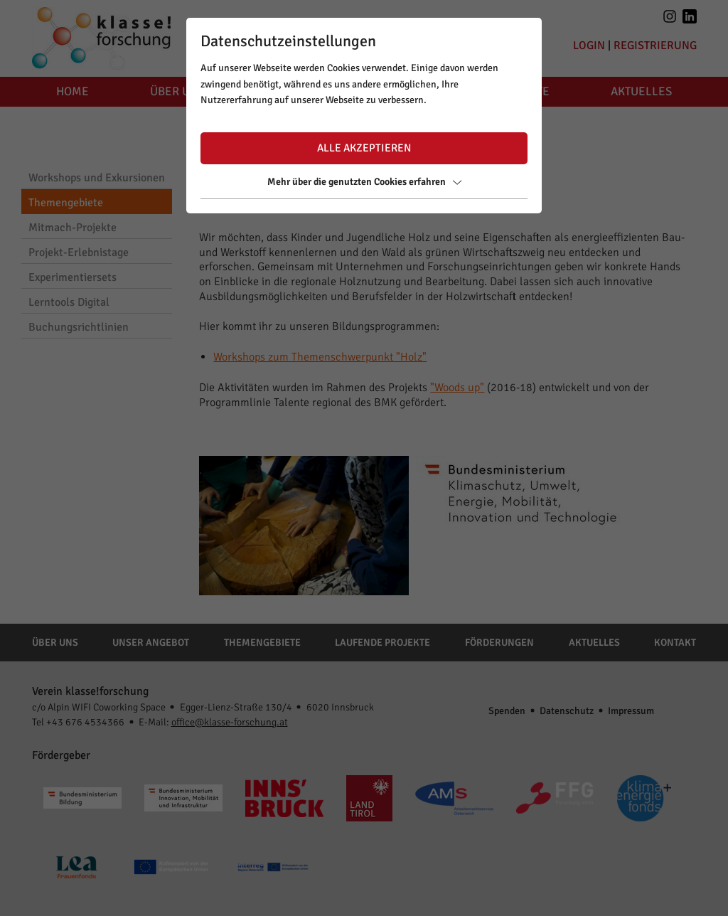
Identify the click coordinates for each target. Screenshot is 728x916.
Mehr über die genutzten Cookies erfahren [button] (364, 182)
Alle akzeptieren (364, 148)
